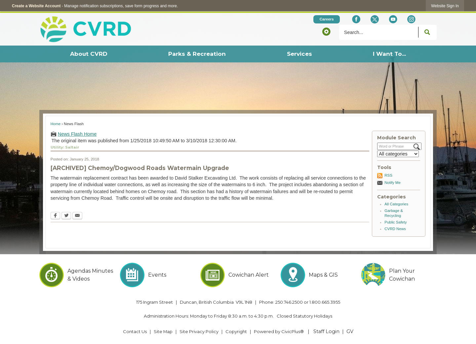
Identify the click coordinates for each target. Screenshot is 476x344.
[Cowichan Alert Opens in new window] (238, 275)
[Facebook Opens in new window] (356, 19)
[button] (326, 31)
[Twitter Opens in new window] (66, 216)
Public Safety (395, 222)
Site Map (163, 331)
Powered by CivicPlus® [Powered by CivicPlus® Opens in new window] (279, 331)
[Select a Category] (398, 154)
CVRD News (395, 229)
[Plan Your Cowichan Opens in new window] (399, 275)
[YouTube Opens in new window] (393, 19)
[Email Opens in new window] (77, 216)
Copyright (236, 331)
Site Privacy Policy (198, 331)
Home (56, 124)
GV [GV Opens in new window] (349, 331)
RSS (388, 175)
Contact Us (135, 331)
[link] (445, 6)
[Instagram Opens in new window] (411, 19)
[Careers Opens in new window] (326, 19)
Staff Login (326, 331)
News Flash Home (77, 134)
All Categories (396, 204)
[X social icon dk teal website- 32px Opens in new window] (374, 19)
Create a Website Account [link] (36, 6)
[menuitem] (88, 54)
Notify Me (392, 183)
